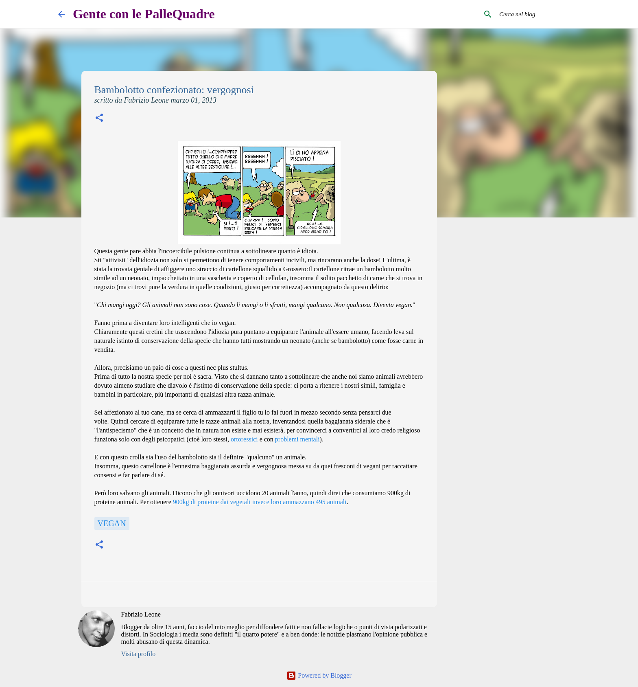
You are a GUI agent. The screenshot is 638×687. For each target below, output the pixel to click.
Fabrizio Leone (141, 614)
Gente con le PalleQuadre (144, 14)
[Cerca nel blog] (538, 14)
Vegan (112, 523)
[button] (99, 119)
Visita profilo (138, 653)
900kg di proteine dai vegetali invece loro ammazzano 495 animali (260, 501)
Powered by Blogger (319, 675)
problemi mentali (297, 439)
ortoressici (244, 439)
